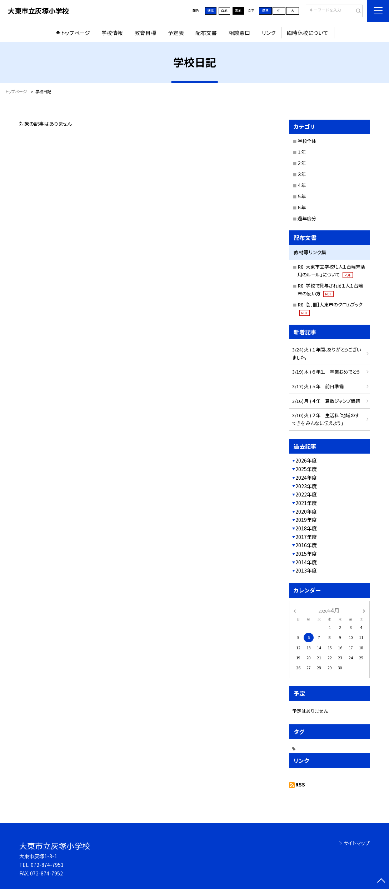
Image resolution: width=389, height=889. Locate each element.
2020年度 (306, 511)
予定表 (176, 32)
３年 (302, 174)
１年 (302, 152)
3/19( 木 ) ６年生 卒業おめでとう (328, 371)
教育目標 (145, 32)
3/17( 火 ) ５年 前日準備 (318, 386)
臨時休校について (307, 32)
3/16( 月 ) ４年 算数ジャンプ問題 (328, 401)
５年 (302, 196)
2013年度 (306, 570)
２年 (302, 163)
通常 (211, 10)
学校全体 (307, 141)
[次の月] (364, 610)
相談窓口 (239, 32)
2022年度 (306, 494)
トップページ (75, 32)
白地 (224, 10)
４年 (302, 185)
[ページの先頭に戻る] (381, 881)
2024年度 (306, 477)
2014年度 (306, 562)
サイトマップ (357, 842)
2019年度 (306, 519)
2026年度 (306, 460)
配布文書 (206, 32)
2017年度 (306, 536)
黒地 (238, 10)
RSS (300, 784)
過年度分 (307, 218)
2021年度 (306, 502)
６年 (302, 207)
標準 (265, 10)
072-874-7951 (47, 864)
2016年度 (306, 545)
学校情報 (112, 32)
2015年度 (306, 553)
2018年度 (306, 528)
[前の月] (294, 610)
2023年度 (306, 486)
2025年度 (306, 469)
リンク (268, 32)
